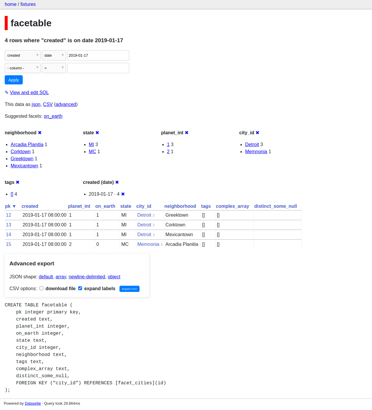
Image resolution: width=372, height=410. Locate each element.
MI (91, 144)
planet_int (79, 206)
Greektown (22, 158)
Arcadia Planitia (27, 144)
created (30, 206)
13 (8, 224)
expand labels (96, 288)
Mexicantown (24, 165)
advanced (66, 104)
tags (206, 206)
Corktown (21, 151)
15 (8, 244)
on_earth (53, 116)
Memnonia (256, 151)
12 (8, 215)
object (114, 276)
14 (8, 234)
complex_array (232, 206)
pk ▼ (11, 206)
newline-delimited (87, 276)
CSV (48, 104)
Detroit (252, 144)
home (11, 4)
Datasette (33, 403)
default (46, 276)
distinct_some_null (275, 206)
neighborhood (180, 206)
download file (58, 288)
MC (92, 151)
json (36, 104)
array (61, 276)
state (125, 206)
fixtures (28, 4)
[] (12, 194)
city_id (143, 206)
